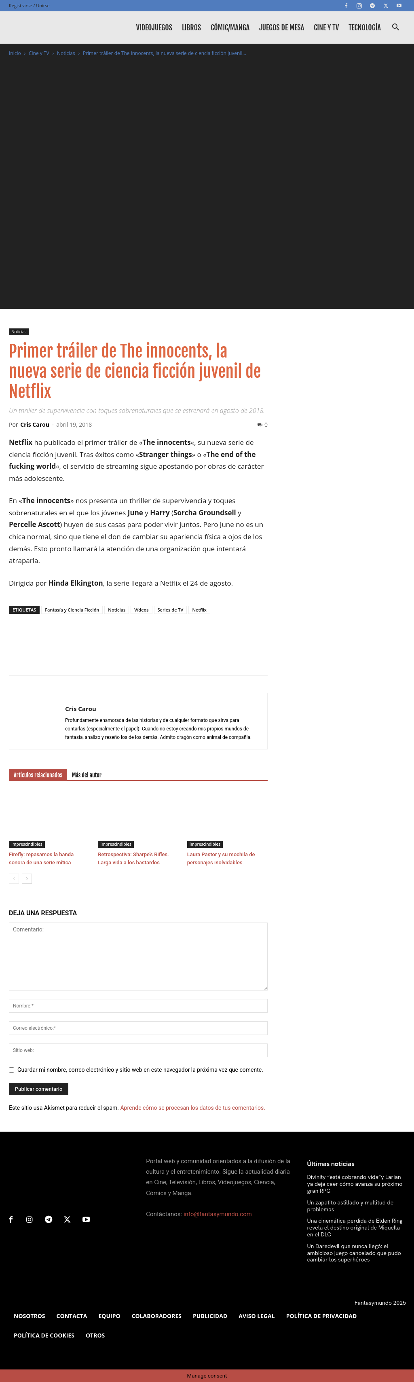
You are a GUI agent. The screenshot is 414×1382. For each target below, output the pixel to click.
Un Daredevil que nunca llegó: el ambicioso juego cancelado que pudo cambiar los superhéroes (354, 1252)
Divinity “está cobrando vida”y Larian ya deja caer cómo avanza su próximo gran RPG (355, 1183)
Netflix (199, 610)
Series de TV (171, 610)
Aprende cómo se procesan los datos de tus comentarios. (192, 1108)
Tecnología (365, 27)
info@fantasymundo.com (218, 1214)
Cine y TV (326, 27)
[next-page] (27, 879)
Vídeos (141, 610)
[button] (395, 28)
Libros (191, 27)
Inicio (15, 53)
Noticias (66, 53)
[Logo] (45, 27)
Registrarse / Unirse (29, 5)
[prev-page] (14, 879)
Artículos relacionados (38, 775)
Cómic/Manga (230, 27)
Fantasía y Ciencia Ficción (72, 610)
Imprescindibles (26, 844)
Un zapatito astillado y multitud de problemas (350, 1206)
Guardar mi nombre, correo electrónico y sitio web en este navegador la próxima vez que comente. (140, 1070)
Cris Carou (34, 424)
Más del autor (86, 775)
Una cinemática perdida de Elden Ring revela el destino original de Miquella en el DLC (355, 1227)
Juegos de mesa (281, 27)
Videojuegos (154, 27)
